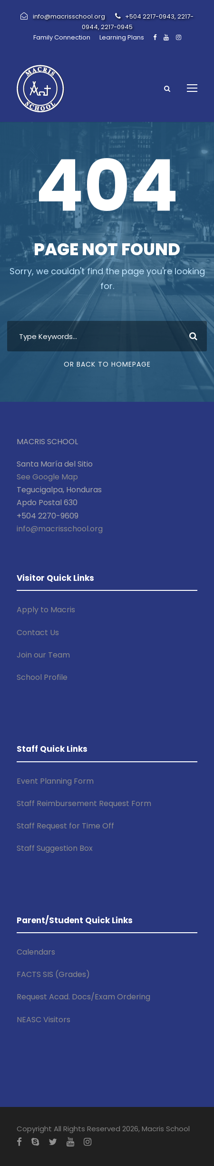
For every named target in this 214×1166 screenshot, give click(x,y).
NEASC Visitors (43, 1019)
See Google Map (47, 476)
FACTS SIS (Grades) (53, 974)
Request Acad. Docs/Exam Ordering (83, 996)
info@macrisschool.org (60, 528)
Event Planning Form (55, 781)
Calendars (36, 952)
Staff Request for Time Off (65, 825)
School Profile (42, 677)
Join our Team (43, 654)
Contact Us (38, 632)
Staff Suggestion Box (55, 848)
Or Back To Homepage (107, 364)
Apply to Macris (46, 609)
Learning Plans (121, 37)
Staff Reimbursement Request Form (84, 803)
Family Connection (61, 37)
